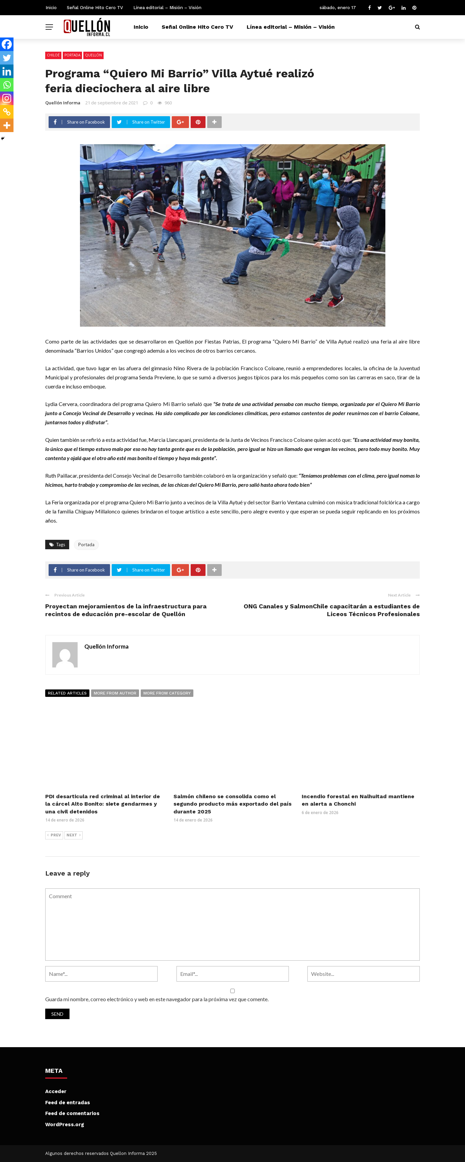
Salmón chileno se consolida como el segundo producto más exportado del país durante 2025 (232, 804)
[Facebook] (6, 44)
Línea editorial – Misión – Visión (167, 7)
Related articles (67, 693)
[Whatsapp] (6, 85)
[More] (6, 125)
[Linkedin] (6, 71)
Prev (54, 835)
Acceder (55, 1091)
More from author (115, 693)
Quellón (93, 55)
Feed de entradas (67, 1103)
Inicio (51, 7)
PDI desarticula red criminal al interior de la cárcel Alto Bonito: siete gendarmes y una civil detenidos (102, 804)
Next (73, 835)
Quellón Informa (62, 103)
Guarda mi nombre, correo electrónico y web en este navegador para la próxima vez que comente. (157, 999)
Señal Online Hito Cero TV (95, 7)
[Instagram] (6, 98)
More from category (167, 693)
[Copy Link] (6, 112)
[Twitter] (6, 58)
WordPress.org (64, 1124)
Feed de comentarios (72, 1113)
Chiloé (53, 55)
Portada (72, 55)
